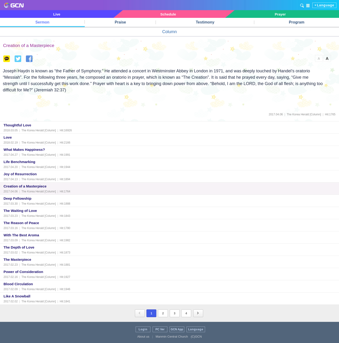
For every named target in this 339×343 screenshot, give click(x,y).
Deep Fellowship (17, 198)
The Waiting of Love (20, 211)
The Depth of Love (19, 247)
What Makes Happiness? (24, 150)
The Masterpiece (17, 259)
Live (56, 14)
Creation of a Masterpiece (25, 186)
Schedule (168, 14)
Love (8, 137)
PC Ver (160, 329)
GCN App (177, 329)
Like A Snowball (17, 296)
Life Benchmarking (19, 162)
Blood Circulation (18, 284)
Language (325, 5)
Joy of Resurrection (20, 174)
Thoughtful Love (17, 125)
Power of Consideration (23, 272)
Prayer (280, 14)
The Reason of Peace (21, 223)
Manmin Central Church (172, 336)
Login (143, 329)
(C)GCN (196, 336)
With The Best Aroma (21, 235)
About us (143, 336)
